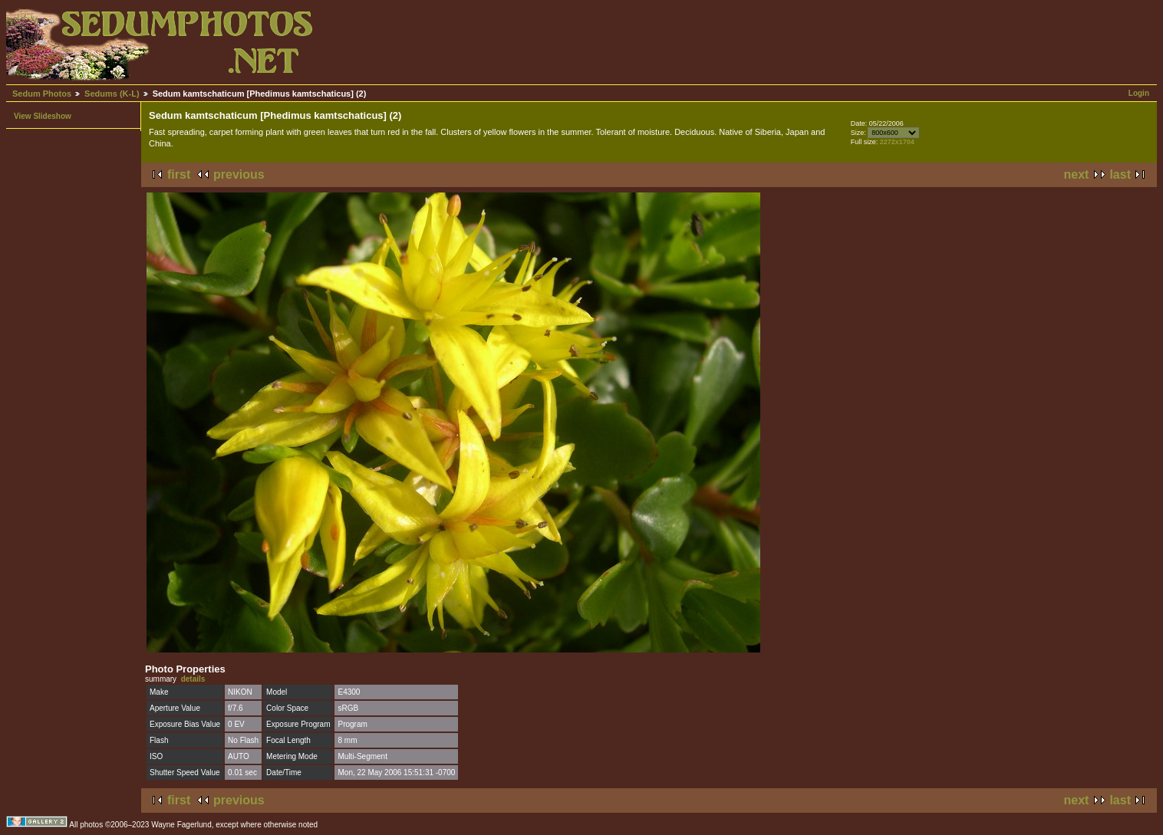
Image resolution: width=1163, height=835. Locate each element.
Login (1138, 93)
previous (239, 174)
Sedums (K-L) (112, 93)
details (193, 679)
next (1076, 174)
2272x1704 (897, 142)
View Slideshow (42, 116)
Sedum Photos (41, 93)
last (1120, 174)
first (178, 174)
